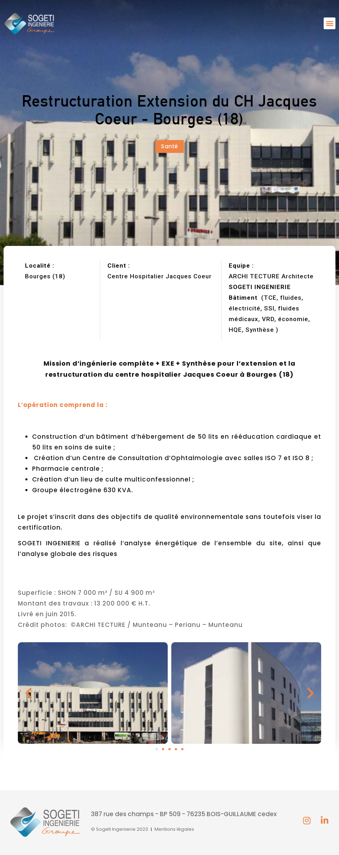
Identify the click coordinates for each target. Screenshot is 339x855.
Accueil (91, 189)
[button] (329, 23)
